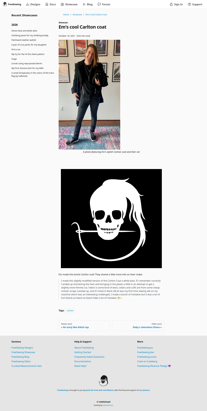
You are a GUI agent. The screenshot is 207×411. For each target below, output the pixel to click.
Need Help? (80, 366)
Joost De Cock (92, 390)
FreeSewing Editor (21, 361)
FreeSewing (62, 390)
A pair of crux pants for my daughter (29, 44)
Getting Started (82, 352)
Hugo (14, 58)
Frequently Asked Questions (89, 356)
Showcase (77, 14)
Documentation (82, 361)
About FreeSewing (84, 347)
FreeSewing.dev (145, 352)
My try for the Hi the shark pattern (27, 54)
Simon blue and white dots (24, 30)
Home (66, 14)
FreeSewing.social (146, 356)
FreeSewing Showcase (23, 352)
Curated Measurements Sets (26, 366)
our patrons (144, 390)
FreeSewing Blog (20, 356)
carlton (70, 310)
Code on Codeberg (147, 361)
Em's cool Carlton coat (96, 14)
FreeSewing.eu (145, 347)
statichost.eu (108, 405)
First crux (15, 49)
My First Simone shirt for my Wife (27, 68)
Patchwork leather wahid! (23, 40)
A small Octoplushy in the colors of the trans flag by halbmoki (32, 74)
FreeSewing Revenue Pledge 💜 (154, 366)
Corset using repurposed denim (26, 63)
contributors (108, 390)
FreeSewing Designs (22, 347)
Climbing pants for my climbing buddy (29, 35)
